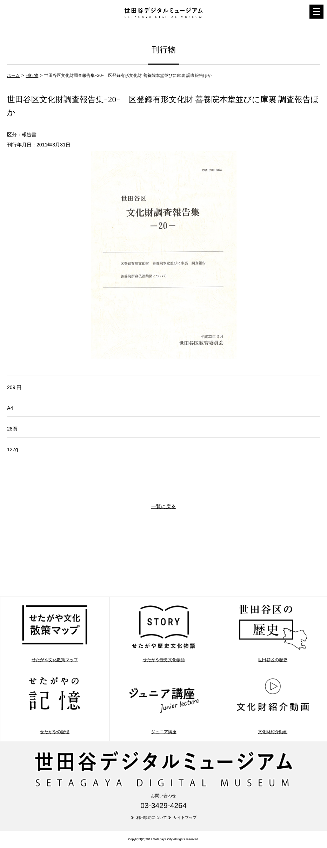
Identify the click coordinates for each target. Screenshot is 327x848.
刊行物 (32, 75)
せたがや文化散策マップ (54, 633)
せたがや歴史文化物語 (164, 633)
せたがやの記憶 (54, 705)
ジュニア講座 (164, 705)
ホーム (13, 75)
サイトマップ (184, 817)
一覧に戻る (163, 506)
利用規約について (151, 817)
